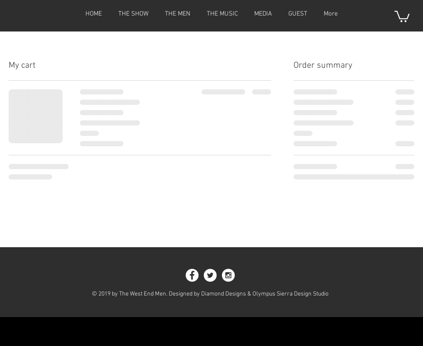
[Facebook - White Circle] (192, 275)
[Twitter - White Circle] (210, 275)
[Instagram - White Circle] (228, 275)
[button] (402, 15)
